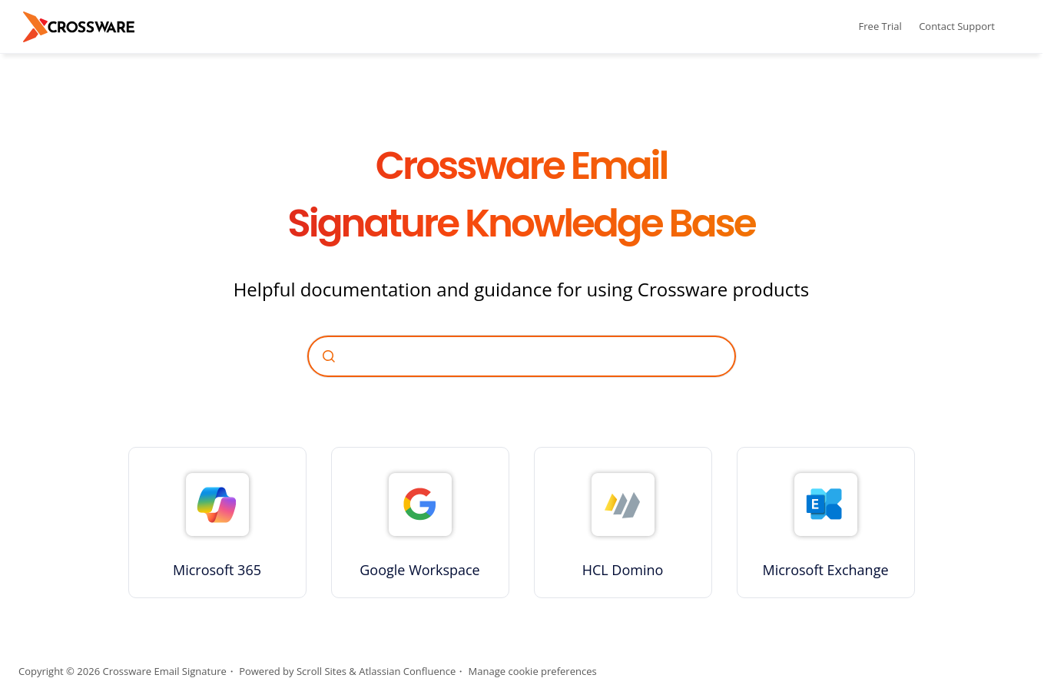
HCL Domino (623, 570)
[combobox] (521, 356)
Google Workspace (419, 570)
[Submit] (329, 356)
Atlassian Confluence (407, 671)
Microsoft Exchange (825, 570)
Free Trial (880, 26)
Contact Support (957, 26)
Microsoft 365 (217, 570)
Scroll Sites (321, 671)
